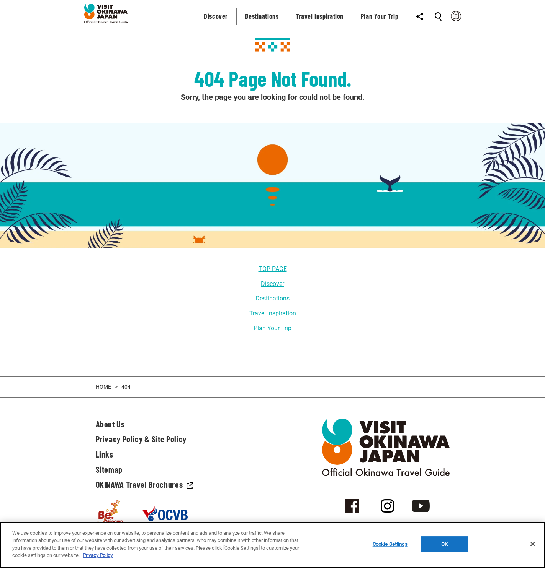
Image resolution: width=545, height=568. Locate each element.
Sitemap (109, 469)
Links (104, 454)
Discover (272, 283)
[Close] (532, 544)
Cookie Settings (390, 544)
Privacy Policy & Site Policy (141, 439)
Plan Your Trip (272, 328)
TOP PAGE (273, 269)
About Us (110, 424)
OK (444, 544)
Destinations (272, 298)
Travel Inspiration (272, 313)
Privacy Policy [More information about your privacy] (98, 555)
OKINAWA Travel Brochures (144, 484)
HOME (103, 387)
